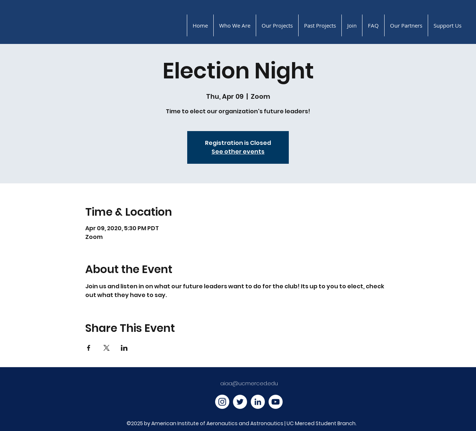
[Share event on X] (106, 348)
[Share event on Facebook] (88, 348)
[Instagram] (222, 402)
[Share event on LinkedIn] (124, 348)
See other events (238, 151)
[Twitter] (240, 402)
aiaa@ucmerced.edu (249, 383)
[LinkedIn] (258, 402)
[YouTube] (275, 402)
